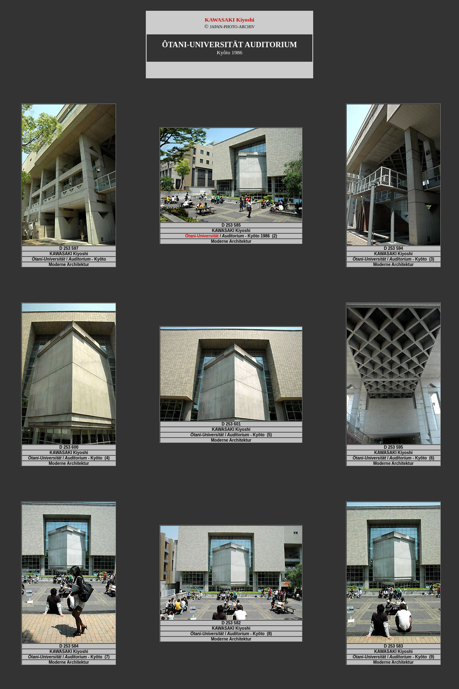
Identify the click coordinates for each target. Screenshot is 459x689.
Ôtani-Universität (202, 236)
